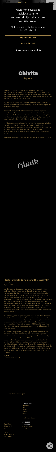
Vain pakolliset (28, 43)
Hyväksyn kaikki (28, 37)
